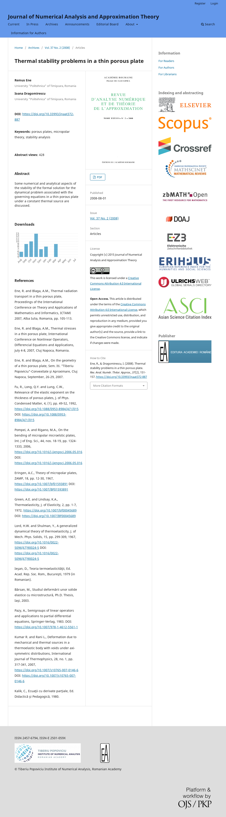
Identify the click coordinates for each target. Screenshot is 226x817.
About (130, 24)
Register (200, 3)
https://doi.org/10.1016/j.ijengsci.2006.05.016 (48, 452)
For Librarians (167, 74)
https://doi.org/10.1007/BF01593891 (41, 489)
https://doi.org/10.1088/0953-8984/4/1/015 (47, 409)
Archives (51, 24)
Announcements (77, 24)
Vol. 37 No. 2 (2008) (57, 48)
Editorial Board (107, 24)
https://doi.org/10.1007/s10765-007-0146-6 (46, 670)
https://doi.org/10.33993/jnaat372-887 (121, 377)
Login (214, 3)
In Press (32, 24)
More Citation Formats (108, 386)
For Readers (166, 61)
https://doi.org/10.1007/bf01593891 (41, 484)
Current (13, 24)
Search (208, 24)
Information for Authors (28, 33)
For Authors (166, 67)
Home (19, 48)
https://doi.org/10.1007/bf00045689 (50, 510)
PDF (99, 177)
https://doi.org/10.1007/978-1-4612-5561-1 (46, 627)
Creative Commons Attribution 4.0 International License (115, 283)
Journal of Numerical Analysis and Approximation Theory (83, 16)
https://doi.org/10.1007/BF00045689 (49, 516)
